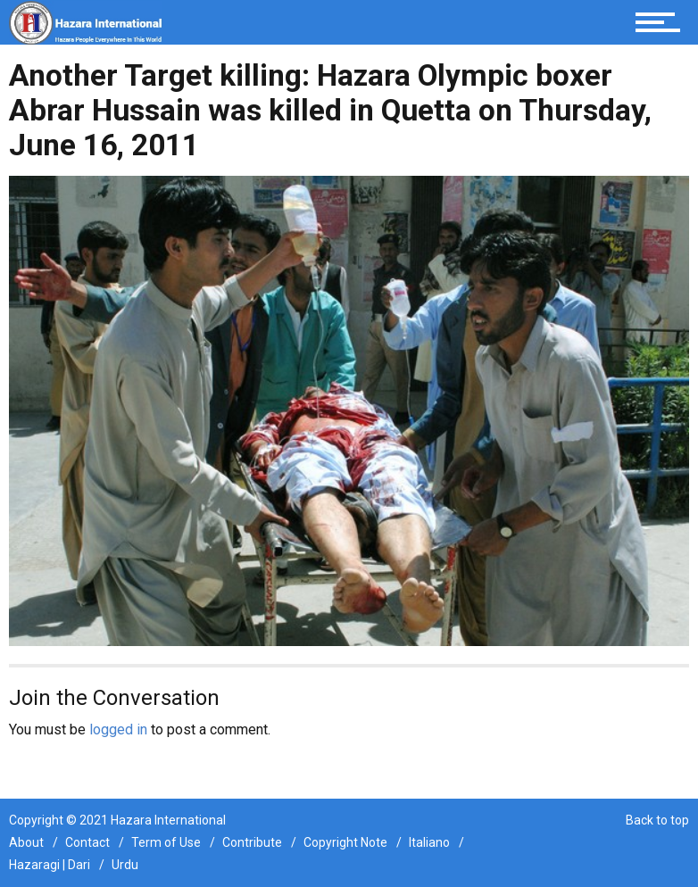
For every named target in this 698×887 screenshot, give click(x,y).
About (26, 842)
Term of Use (166, 842)
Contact (87, 842)
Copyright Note (345, 842)
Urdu (125, 865)
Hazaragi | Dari (49, 865)
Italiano (429, 842)
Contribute (252, 842)
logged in (118, 729)
